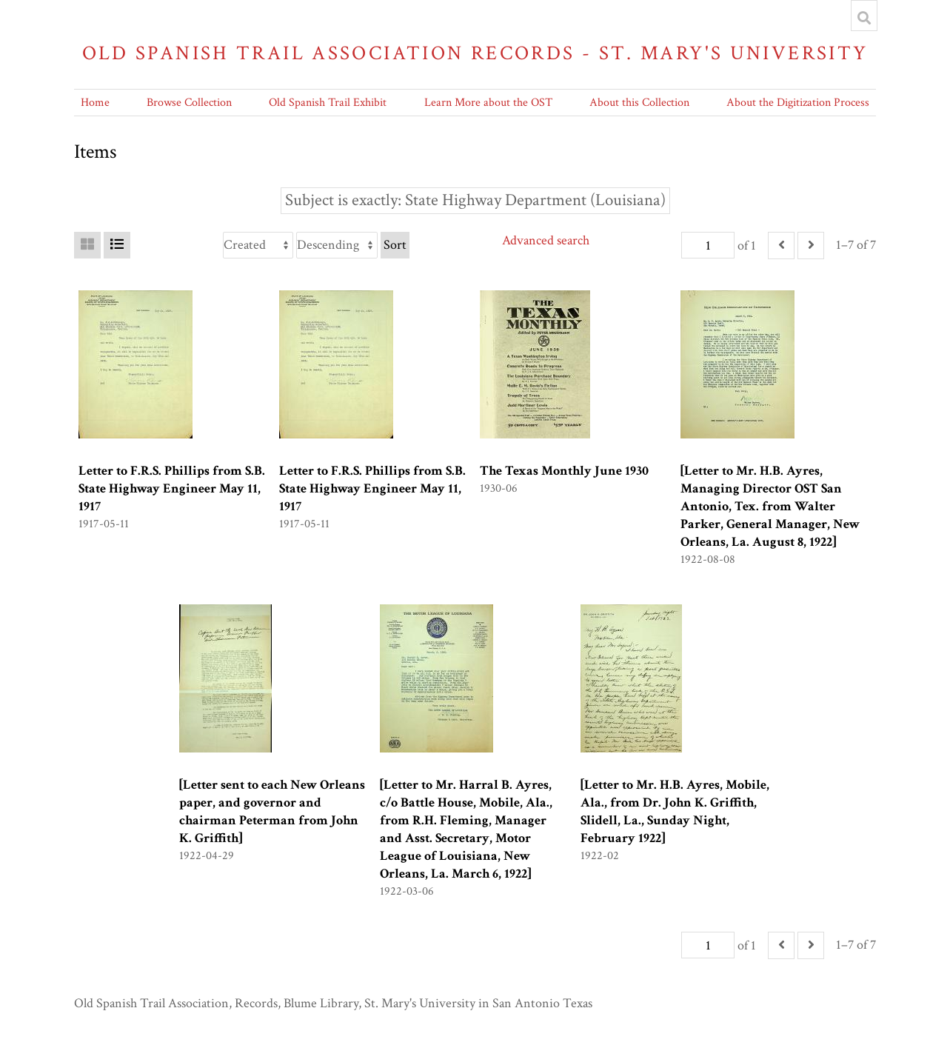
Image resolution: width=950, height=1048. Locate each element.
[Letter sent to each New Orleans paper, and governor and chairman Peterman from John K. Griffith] (272, 811)
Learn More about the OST (488, 102)
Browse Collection (189, 102)
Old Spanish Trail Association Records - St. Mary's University (475, 53)
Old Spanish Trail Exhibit (328, 102)
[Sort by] (258, 245)
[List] (117, 245)
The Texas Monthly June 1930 (564, 470)
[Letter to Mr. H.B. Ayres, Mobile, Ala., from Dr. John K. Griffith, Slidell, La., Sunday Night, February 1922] (675, 811)
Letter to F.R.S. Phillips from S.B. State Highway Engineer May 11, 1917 (171, 488)
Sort (395, 244)
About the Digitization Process (797, 102)
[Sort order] (337, 245)
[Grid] (87, 245)
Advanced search (545, 240)
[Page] (708, 245)
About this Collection (639, 102)
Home (95, 102)
